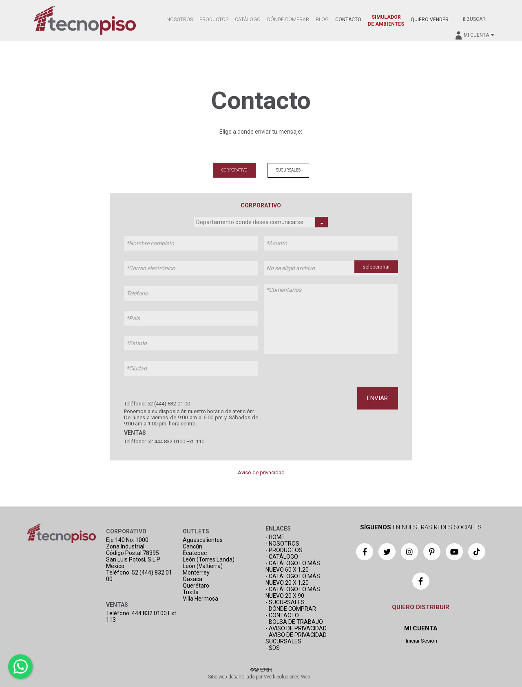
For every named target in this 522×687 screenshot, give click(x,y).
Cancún (192, 546)
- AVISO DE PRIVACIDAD (296, 628)
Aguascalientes (203, 540)
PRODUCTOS (213, 19)
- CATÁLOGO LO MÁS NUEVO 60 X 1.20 (292, 566)
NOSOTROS (179, 19)
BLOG (322, 19)
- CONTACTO (282, 615)
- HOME (275, 537)
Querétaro (196, 585)
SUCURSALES (288, 170)
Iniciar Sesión (421, 641)
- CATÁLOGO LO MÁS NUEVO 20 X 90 (292, 592)
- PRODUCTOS (284, 550)
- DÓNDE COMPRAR (290, 609)
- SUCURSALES (285, 602)
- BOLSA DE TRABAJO (294, 622)
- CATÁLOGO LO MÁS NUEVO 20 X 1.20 (292, 579)
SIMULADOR (386, 20)
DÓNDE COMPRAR (288, 19)
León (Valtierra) (203, 566)
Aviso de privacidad (261, 472)
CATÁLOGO (248, 19)
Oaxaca (192, 579)
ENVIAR (377, 398)
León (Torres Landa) (208, 559)
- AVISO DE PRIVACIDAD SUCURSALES (296, 638)
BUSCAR (474, 19)
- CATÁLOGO (281, 556)
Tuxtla (191, 592)
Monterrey (196, 572)
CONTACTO (348, 19)
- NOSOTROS (282, 543)
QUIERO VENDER (430, 19)
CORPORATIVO (234, 170)
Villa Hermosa (200, 598)
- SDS (272, 648)
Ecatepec (195, 553)
